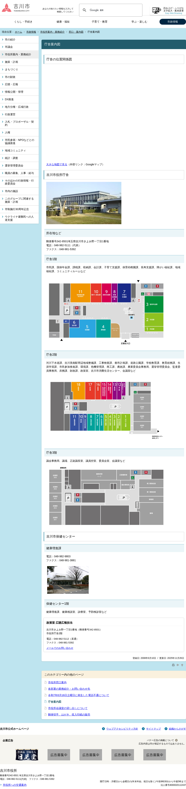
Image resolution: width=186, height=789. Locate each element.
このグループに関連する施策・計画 (19, 200)
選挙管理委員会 (14, 165)
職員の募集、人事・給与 (19, 173)
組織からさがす (177, 728)
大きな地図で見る (56, 164)
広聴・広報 (11, 84)
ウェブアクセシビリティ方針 (122, 728)
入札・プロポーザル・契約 (19, 123)
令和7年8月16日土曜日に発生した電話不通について (78, 695)
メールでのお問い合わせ (59, 648)
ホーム (18, 31)
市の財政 (10, 76)
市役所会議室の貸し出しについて (68, 708)
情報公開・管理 (14, 91)
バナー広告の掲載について (160, 740)
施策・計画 (11, 61)
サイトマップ (153, 728)
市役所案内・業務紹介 (52, 31)
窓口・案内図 (76, 31)
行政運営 (10, 114)
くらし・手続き (23, 21)
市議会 (9, 46)
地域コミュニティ (15, 150)
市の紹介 (10, 39)
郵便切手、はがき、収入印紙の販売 (69, 714)
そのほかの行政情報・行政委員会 (19, 182)
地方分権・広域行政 (17, 106)
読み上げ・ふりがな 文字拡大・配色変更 (173, 10)
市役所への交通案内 (14, 784)
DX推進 (9, 99)
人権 (7, 132)
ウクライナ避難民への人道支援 (19, 218)
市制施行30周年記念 (17, 209)
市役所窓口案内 (57, 682)
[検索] (110, 10)
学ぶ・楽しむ (139, 21)
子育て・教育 (99, 21)
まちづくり (11, 69)
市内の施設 (11, 191)
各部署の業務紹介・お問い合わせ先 (69, 688)
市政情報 (172, 21)
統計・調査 (11, 157)
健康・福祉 (63, 21)
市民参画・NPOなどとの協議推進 (19, 141)
